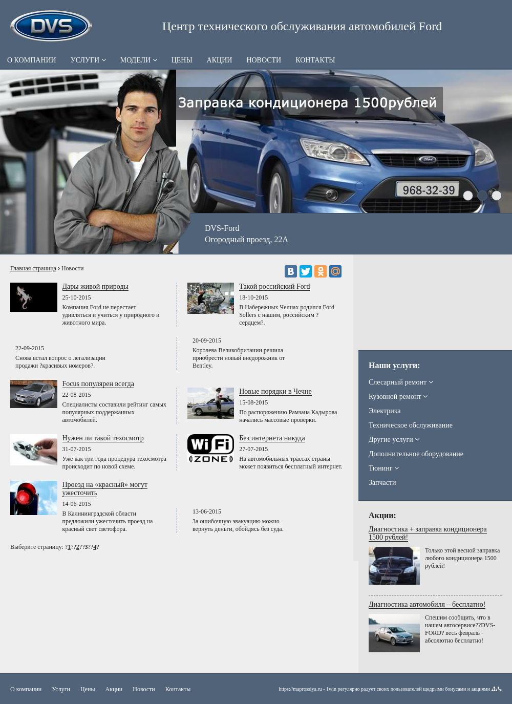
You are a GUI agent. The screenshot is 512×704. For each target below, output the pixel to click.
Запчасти (382, 482)
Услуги (88, 60)
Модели (138, 60)
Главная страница (33, 268)
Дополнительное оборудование (416, 454)
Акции (219, 60)
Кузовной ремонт (398, 396)
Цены (182, 60)
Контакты (315, 60)
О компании (31, 60)
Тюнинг (384, 468)
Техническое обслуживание (411, 425)
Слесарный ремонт (401, 382)
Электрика (384, 411)
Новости (263, 60)
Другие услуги (394, 439)
